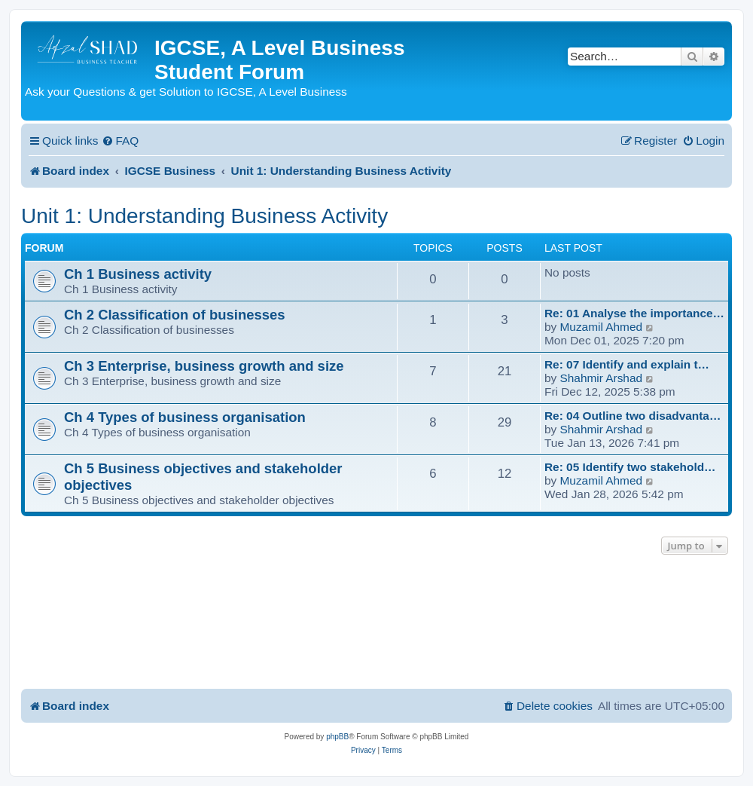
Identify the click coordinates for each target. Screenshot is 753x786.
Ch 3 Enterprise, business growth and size (204, 366)
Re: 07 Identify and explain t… (626, 364)
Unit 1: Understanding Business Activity (204, 216)
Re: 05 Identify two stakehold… (629, 466)
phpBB (337, 736)
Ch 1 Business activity (138, 274)
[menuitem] (120, 141)
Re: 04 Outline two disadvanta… (632, 415)
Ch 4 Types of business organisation (185, 417)
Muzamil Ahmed (601, 326)
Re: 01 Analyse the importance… (634, 313)
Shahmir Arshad (601, 378)
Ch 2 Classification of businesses (174, 315)
